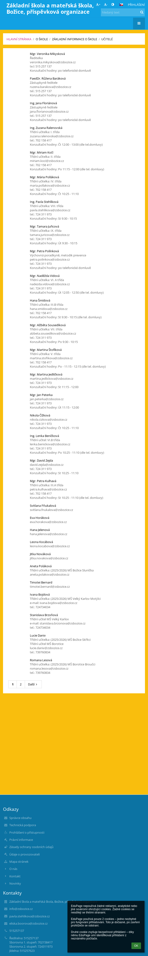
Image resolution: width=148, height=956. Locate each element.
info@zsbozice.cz (21, 909)
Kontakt (15, 876)
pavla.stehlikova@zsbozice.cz (29, 916)
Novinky (15, 883)
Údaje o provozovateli (24, 854)
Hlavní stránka (19, 39)
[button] (121, 4)
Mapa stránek (18, 861)
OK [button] (136, 945)
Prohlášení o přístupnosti (26, 832)
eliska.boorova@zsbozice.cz (28, 923)
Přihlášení (136, 5)
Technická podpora (22, 825)
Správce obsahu (20, 818)
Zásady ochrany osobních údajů (31, 847)
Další (33, 684)
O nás (13, 869)
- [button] (106, 4)
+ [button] (98, 4)
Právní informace (21, 840)
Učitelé (107, 39)
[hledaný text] (123, 12)
